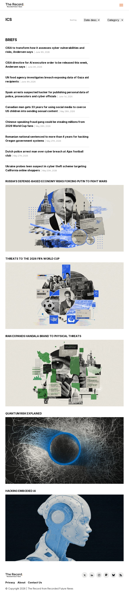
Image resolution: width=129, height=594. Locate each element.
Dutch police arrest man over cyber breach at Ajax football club (44, 155)
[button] (121, 5)
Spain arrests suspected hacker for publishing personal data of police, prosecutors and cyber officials (47, 95)
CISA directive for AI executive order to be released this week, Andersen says (46, 66)
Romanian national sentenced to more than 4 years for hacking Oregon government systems (46, 140)
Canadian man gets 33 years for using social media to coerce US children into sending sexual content (45, 110)
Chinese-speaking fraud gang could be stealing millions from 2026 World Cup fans (45, 125)
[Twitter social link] (85, 575)
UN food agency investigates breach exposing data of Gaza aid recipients (47, 80)
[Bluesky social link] (113, 575)
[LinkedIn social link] (92, 575)
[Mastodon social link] (106, 575)
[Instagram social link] (99, 575)
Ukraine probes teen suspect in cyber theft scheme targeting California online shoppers (45, 169)
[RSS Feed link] (121, 575)
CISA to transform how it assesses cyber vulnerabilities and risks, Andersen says (44, 51)
